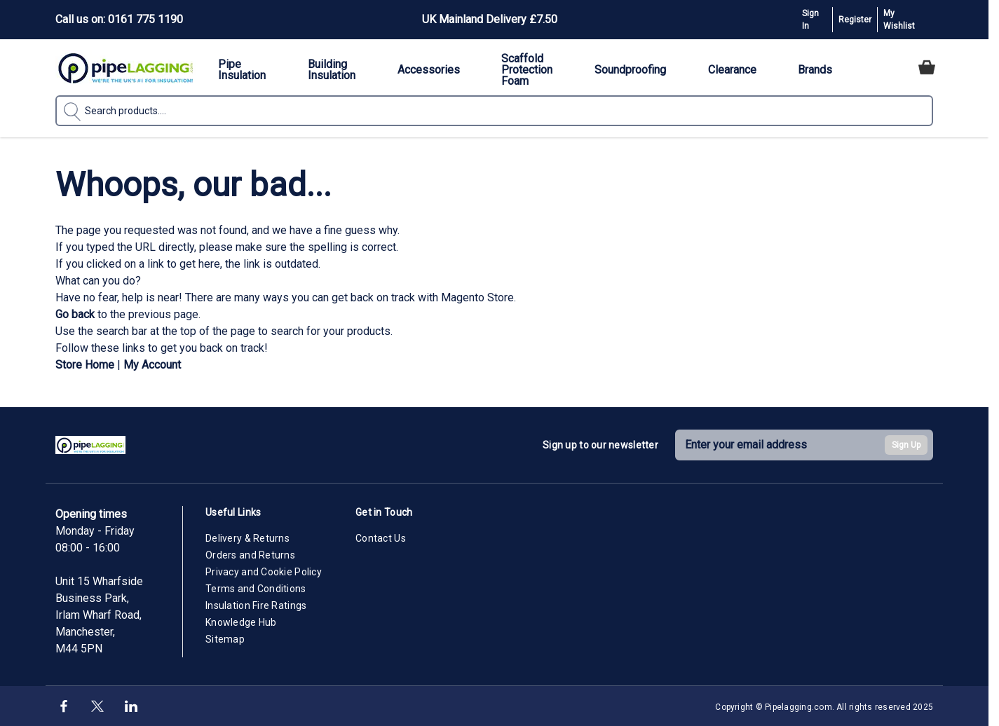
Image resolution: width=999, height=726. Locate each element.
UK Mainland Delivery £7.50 (489, 19)
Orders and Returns (250, 555)
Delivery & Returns (247, 538)
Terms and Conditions (255, 588)
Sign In (810, 19)
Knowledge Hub (241, 622)
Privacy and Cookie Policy (263, 571)
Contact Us (380, 538)
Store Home (84, 364)
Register (854, 20)
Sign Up (906, 445)
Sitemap (225, 639)
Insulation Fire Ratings (255, 605)
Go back (75, 314)
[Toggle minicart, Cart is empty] (927, 67)
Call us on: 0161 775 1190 (119, 19)
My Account (152, 364)
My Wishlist (899, 19)
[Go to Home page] (125, 67)
